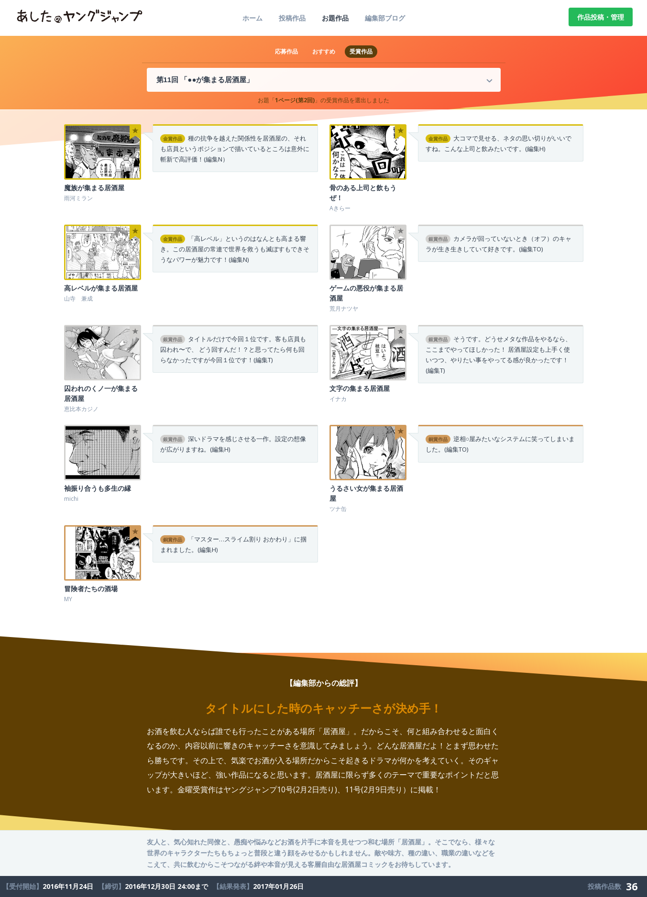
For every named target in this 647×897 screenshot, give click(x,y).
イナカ (338, 399)
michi (71, 499)
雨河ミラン (78, 198)
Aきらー (340, 208)
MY (68, 599)
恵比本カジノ (81, 409)
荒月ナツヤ (343, 308)
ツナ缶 (338, 509)
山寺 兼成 (78, 298)
